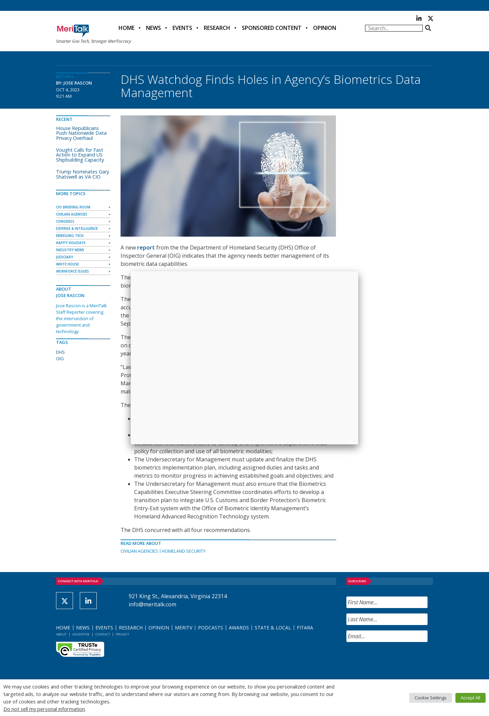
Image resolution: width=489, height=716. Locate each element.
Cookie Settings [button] (431, 698)
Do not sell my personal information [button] (44, 708)
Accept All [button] (470, 698)
